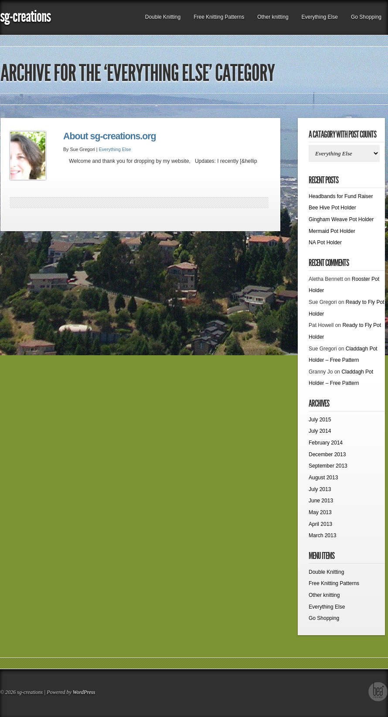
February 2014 (326, 443)
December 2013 (327, 454)
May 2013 (320, 512)
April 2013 (320, 524)
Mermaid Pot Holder (332, 231)
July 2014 (320, 431)
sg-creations (25, 16)
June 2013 (321, 501)
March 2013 (322, 535)
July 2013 (320, 489)
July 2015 (320, 420)
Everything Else (320, 17)
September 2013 (328, 466)
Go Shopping (366, 17)
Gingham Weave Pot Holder (341, 219)
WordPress (84, 692)
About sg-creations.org (109, 136)
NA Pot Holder (325, 242)
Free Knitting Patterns (219, 17)
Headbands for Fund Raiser (341, 196)
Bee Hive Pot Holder (332, 208)
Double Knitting (162, 17)
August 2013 (323, 478)
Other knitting (272, 17)
